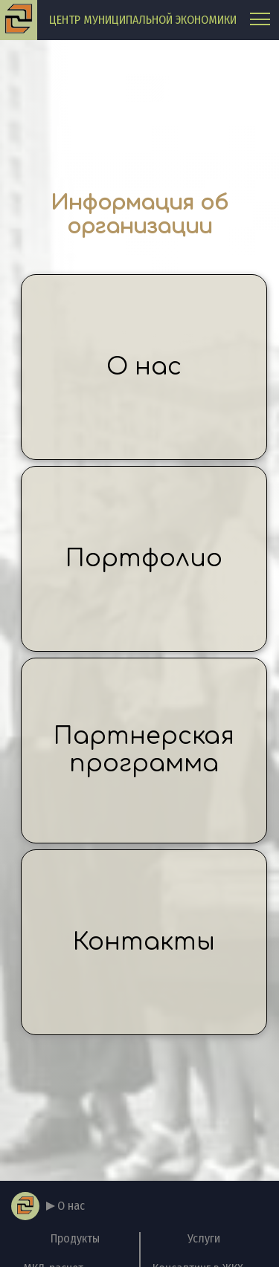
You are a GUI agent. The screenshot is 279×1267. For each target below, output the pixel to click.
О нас (144, 367)
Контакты (144, 942)
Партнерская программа (144, 750)
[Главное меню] (260, 20)
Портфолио (143, 558)
